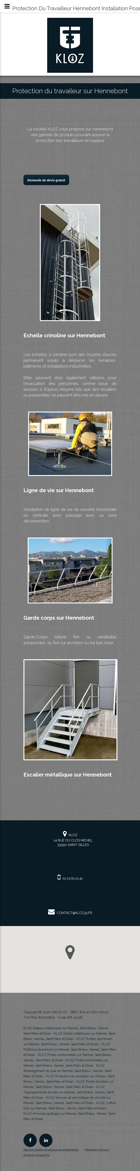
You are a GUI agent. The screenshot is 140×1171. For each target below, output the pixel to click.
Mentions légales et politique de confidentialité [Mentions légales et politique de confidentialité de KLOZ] (51, 1149)
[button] (70, 952)
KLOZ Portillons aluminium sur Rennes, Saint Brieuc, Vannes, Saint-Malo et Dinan (69, 1049)
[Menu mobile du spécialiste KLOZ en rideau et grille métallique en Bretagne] (7, 6)
